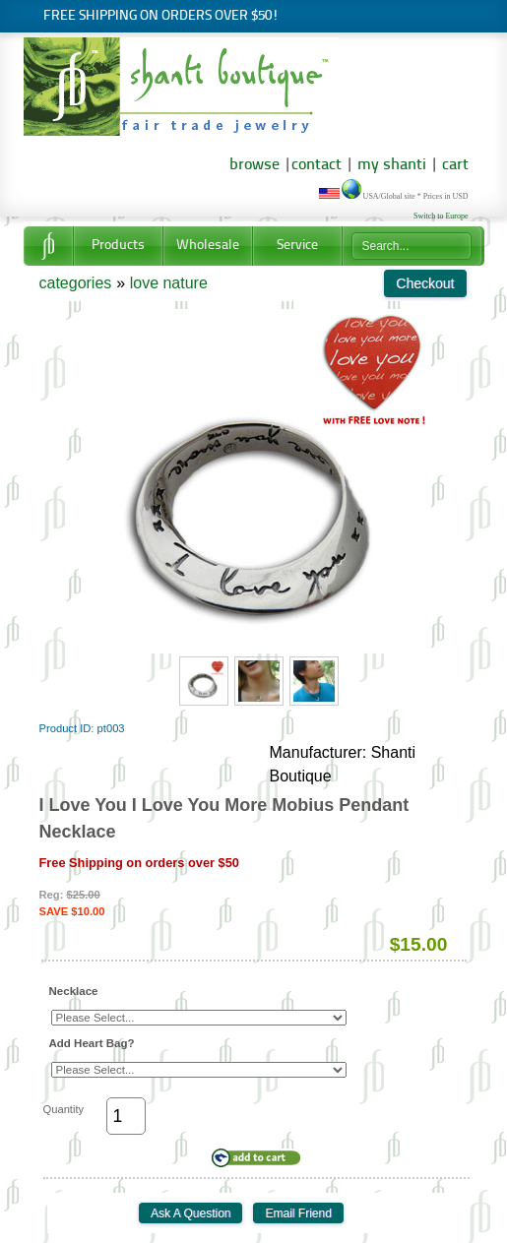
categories (75, 283)
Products (118, 245)
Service (297, 245)
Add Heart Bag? (92, 1043)
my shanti (389, 165)
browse (254, 165)
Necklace (73, 991)
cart (455, 165)
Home (48, 246)
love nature (169, 283)
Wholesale (207, 245)
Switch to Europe (441, 216)
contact (316, 165)
